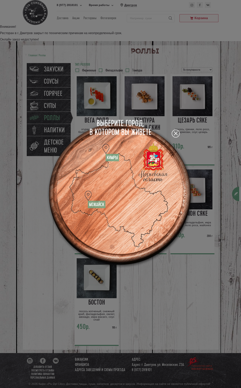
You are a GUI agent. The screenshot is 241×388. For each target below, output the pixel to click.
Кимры (112, 157)
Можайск (96, 204)
